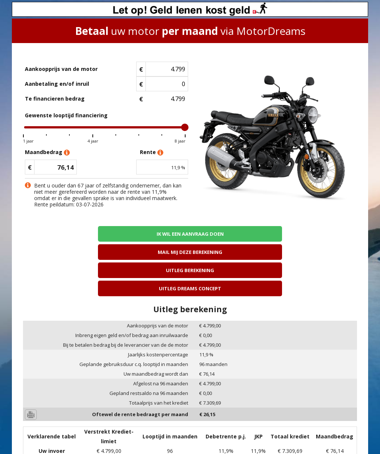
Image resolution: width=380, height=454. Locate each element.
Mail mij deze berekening (148, 234)
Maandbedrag (47, 152)
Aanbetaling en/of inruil (57, 83)
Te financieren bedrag (55, 98)
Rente (151, 152)
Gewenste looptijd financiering (66, 115)
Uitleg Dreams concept (316, 234)
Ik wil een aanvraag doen (63, 234)
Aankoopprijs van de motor (61, 68)
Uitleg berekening (232, 234)
